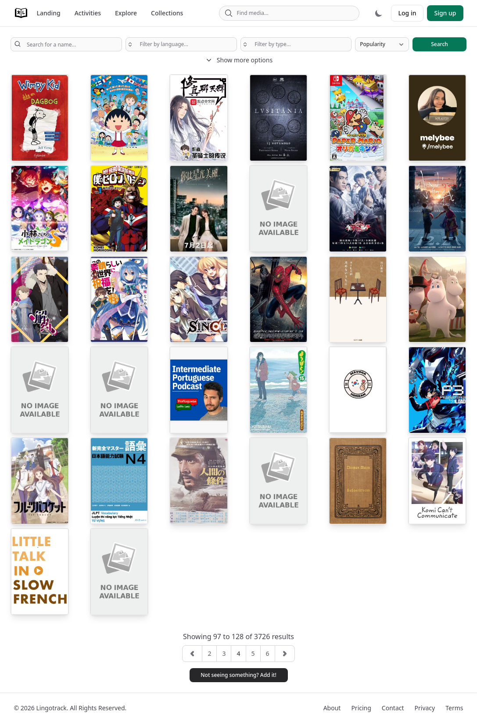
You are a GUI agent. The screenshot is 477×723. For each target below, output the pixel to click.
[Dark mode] (378, 13)
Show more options (238, 60)
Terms (454, 708)
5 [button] (253, 653)
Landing (49, 13)
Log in (407, 13)
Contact (393, 708)
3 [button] (224, 653)
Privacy (425, 708)
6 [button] (267, 653)
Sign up (445, 13)
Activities (88, 13)
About (332, 708)
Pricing (361, 708)
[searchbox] (181, 44)
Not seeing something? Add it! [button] (238, 675)
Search (439, 44)
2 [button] (209, 653)
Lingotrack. (52, 708)
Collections (167, 13)
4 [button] (238, 653)
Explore (126, 13)
